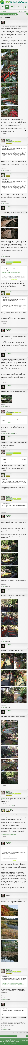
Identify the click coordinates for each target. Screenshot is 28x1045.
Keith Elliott (8, 21)
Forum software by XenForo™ (10, 1040)
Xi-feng (4, 135)
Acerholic (14, 135)
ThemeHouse (16, 1041)
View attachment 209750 (15, 272)
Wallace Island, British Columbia (8, 834)
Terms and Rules (24, 1040)
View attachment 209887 (6, 422)
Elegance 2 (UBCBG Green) (5, 1039)
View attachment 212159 (13, 984)
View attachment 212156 (6, 983)
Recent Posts (3, 11)
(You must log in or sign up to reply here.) (20, 1032)
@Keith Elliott (4, 798)
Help (27, 1039)
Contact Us (23, 1039)
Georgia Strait (8, 135)
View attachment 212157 (15, 983)
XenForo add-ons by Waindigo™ (10, 1043)
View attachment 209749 (6, 272)
